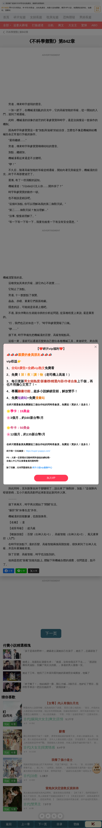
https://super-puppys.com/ (38, 451)
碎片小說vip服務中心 (42, 467)
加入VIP (51, 478)
